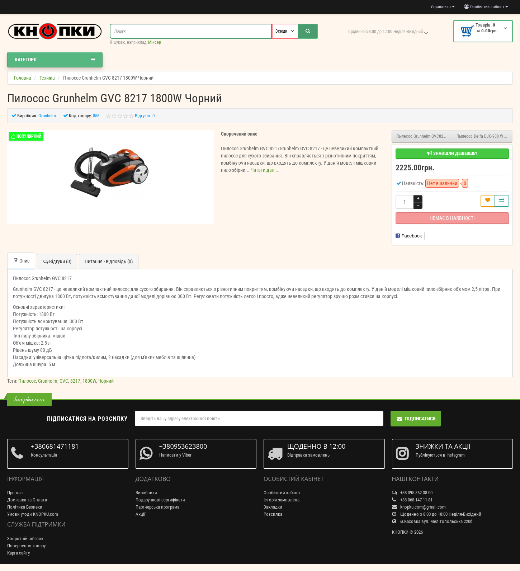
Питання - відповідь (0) (109, 261)
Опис (21, 261)
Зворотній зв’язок (25, 538)
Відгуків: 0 (145, 115)
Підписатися (415, 418)
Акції (140, 514)
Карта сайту (18, 553)
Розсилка (273, 514)
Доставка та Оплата (27, 499)
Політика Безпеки (24, 507)
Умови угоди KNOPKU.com (32, 514)
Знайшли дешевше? (452, 153)
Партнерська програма (157, 507)
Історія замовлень (281, 499)
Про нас (15, 492)
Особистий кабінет (282, 492)
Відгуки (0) (57, 261)
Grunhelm (47, 381)
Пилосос (27, 381)
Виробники (146, 492)
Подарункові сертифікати (160, 499)
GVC (64, 381)
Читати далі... (265, 170)
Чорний (106, 381)
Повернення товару (26, 545)
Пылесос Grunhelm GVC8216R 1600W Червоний (424, 136)
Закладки (273, 507)
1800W (89, 381)
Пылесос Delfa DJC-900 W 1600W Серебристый (484, 136)
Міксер (154, 42)
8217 (75, 381)
